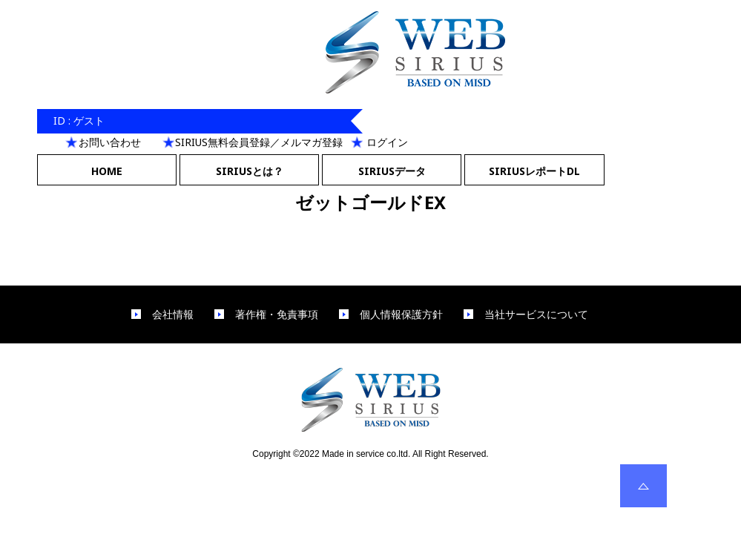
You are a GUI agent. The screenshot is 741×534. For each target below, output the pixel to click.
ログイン (387, 142)
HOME (106, 171)
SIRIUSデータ (392, 171)
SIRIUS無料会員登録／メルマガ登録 (259, 142)
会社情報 (173, 314)
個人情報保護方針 (401, 314)
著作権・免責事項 (276, 314)
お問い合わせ (110, 142)
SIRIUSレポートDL (534, 171)
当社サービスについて (536, 314)
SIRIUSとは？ (249, 171)
